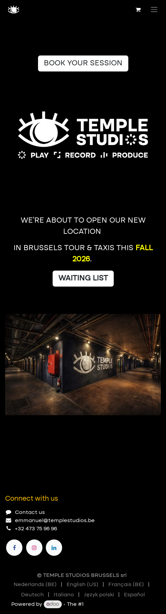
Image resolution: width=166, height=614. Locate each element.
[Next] (153, 426)
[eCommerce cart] (138, 9)
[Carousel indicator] (8, 426)
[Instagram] (34, 547)
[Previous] (134, 426)
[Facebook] (14, 547)
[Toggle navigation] (154, 9)
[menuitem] (35, 585)
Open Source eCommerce (120, 604)
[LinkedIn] (54, 547)
